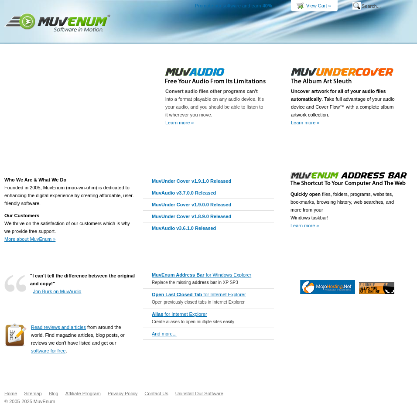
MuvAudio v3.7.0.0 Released (184, 192)
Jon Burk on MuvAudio (57, 291)
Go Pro (342, 256)
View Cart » (318, 5)
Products (223, 37)
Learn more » (179, 122)
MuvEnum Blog (364, 37)
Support (334, 37)
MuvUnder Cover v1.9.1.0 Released (191, 181)
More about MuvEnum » (29, 239)
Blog (53, 393)
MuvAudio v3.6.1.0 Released (184, 228)
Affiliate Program (83, 393)
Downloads (263, 37)
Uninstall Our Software (199, 393)
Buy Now (301, 37)
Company (395, 37)
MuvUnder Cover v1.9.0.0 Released (191, 204)
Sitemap (32, 393)
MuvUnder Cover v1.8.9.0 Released (191, 216)
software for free (48, 350)
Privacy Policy (122, 393)
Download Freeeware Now (385, 256)
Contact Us (156, 393)
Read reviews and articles (58, 327)
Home (189, 37)
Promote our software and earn (233, 5)
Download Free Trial (245, 143)
